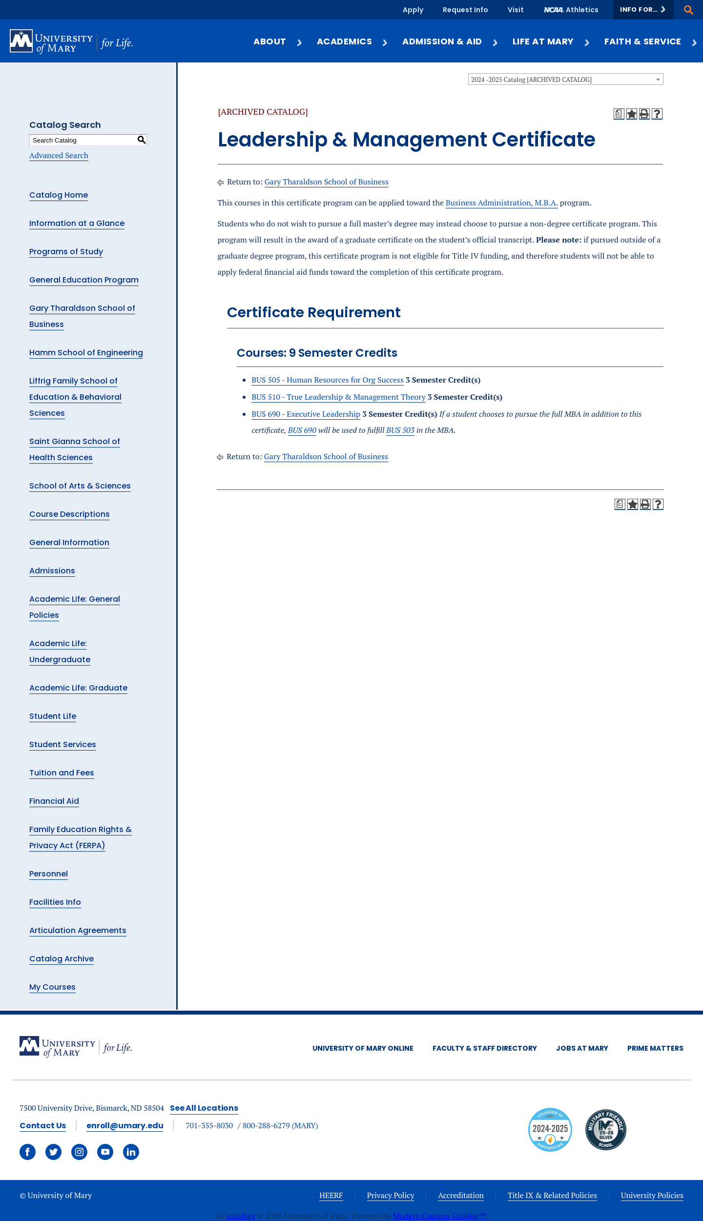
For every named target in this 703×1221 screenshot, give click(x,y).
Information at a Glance (76, 223)
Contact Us (43, 1125)
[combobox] (565, 79)
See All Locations (204, 1108)
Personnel (48, 873)
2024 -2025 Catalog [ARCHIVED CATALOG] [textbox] (531, 79)
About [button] (278, 41)
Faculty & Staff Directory (485, 1048)
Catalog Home (58, 195)
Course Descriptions (69, 514)
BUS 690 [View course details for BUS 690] (302, 430)
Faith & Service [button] (651, 41)
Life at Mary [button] (552, 41)
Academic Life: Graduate (78, 687)
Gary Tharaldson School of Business (327, 181)
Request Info (465, 10)
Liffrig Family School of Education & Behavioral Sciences (75, 397)
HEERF (331, 1195)
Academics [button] (353, 41)
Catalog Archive (61, 958)
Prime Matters (655, 1048)
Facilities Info (55, 902)
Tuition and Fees (61, 772)
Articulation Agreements (77, 930)
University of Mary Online (363, 1048)
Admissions (52, 570)
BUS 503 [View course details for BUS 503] (400, 430)
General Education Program (84, 279)
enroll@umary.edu (124, 1125)
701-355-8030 (209, 1125)
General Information (69, 542)
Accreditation (461, 1195)
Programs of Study (66, 251)
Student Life (52, 716)
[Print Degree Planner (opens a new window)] (619, 113)
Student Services (62, 744)
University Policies (652, 1195)
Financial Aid (54, 801)
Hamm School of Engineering (86, 352)
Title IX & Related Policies (552, 1195)
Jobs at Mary (582, 1048)
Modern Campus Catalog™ (439, 1215)
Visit (516, 10)
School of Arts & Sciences (80, 485)
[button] (643, 10)
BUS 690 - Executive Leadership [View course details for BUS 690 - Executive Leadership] (305, 413)
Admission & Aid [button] (450, 41)
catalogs (241, 1215)
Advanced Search (58, 155)
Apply (413, 10)
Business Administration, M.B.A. (502, 202)
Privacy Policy (390, 1195)
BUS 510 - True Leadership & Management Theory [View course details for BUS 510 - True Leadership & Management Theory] (338, 396)
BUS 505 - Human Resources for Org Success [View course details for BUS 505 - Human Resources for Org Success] (327, 379)
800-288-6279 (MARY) (280, 1125)
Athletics (582, 10)
